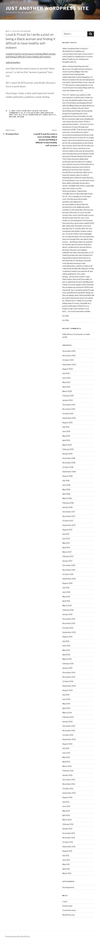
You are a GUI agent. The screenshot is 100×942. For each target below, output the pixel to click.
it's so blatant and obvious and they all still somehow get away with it (32, 114)
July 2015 (65, 641)
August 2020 (67, 369)
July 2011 (65, 855)
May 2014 (66, 704)
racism (12, 117)
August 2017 (67, 530)
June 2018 (66, 485)
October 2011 (67, 842)
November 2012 (68, 784)
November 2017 (68, 516)
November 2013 (68, 731)
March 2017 (67, 552)
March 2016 (67, 606)
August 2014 (67, 690)
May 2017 (66, 543)
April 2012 (66, 815)
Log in (64, 901)
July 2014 (65, 695)
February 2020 (68, 396)
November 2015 (68, 623)
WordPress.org (68, 915)
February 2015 (68, 664)
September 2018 (69, 472)
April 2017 (66, 548)
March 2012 (67, 820)
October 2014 (67, 681)
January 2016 (67, 614)
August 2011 (67, 851)
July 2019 (65, 427)
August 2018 (67, 476)
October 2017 (67, 521)
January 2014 (67, 722)
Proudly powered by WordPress (17, 936)
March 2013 (67, 766)
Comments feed (68, 910)
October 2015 (67, 628)
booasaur (25, 31)
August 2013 (67, 744)
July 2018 (65, 481)
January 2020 (67, 400)
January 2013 (67, 775)
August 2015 (67, 637)
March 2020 (67, 391)
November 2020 (69, 356)
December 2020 (69, 351)
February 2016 (68, 610)
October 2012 (67, 789)
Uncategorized (68, 887)
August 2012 (67, 797)
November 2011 (68, 838)
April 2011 (66, 869)
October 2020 (68, 360)
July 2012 (65, 802)
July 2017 (65, 534)
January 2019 (67, 454)
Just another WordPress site (47, 8)
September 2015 (69, 632)
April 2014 (66, 708)
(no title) (65, 316)
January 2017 (67, 561)
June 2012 (66, 806)
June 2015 (66, 646)
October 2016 (67, 574)
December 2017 (68, 512)
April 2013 (66, 762)
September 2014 (69, 686)
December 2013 (68, 726)
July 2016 (65, 588)
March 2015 (67, 659)
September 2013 (69, 739)
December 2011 (68, 833)
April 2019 (66, 440)
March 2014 (67, 713)
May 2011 (66, 864)
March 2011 (66, 873)
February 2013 (67, 771)
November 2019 (68, 409)
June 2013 (66, 753)
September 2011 (68, 847)
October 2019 (67, 414)
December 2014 (68, 672)
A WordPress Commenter (72, 334)
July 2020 (66, 373)
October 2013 (67, 735)
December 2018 (68, 458)
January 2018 (67, 507)
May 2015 (66, 650)
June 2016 (66, 592)
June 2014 (66, 699)
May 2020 (66, 382)
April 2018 (66, 494)
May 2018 (66, 489)
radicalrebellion (13, 62)
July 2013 (65, 748)
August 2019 (67, 423)
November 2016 (68, 570)
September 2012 (69, 793)
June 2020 (66, 378)
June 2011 (66, 860)
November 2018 (68, 463)
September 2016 (69, 579)
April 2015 (66, 655)
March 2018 (67, 498)
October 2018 (67, 467)
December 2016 (68, 565)
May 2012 (66, 811)
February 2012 (67, 824)
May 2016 (66, 597)
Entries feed (67, 906)
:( (9, 111)
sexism (20, 117)
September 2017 (69, 525)
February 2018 (68, 503)
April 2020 (66, 387)
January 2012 (67, 829)
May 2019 (66, 436)
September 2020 (69, 365)
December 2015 (68, 619)
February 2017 (67, 556)
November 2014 (68, 677)
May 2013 (66, 757)
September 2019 (69, 418)
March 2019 (67, 445)
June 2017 (66, 539)
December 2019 (68, 405)
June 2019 (66, 431)
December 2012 (68, 780)
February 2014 (68, 717)
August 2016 (67, 583)
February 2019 (68, 449)
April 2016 (66, 601)
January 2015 (67, 668)
